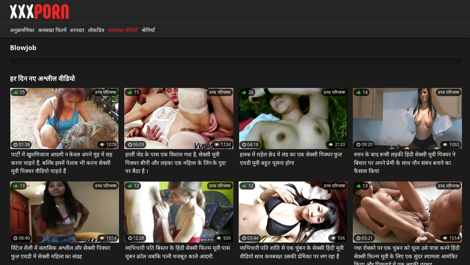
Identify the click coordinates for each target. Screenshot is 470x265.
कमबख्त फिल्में (52, 29)
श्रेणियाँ (148, 29)
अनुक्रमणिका (22, 29)
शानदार (77, 29)
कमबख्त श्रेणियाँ (123, 29)
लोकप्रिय (96, 29)
